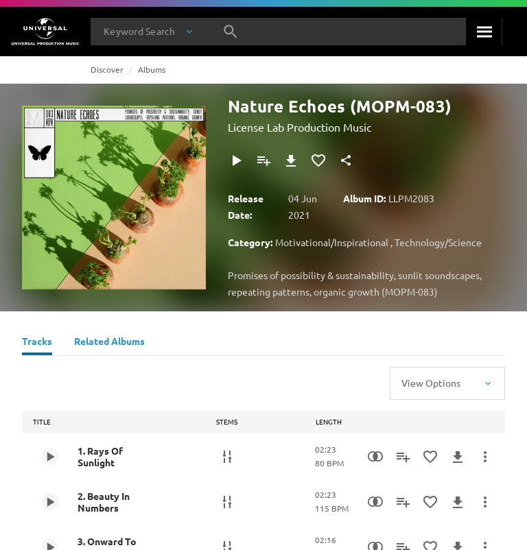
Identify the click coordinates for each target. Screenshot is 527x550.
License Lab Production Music (299, 127)
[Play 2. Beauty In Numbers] (50, 502)
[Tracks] (37, 342)
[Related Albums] (109, 342)
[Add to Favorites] (318, 160)
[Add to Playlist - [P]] (263, 160)
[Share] (346, 160)
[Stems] (227, 457)
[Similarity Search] (375, 457)
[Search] (484, 31)
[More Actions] (485, 457)
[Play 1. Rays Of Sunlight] (50, 456)
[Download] (291, 160)
